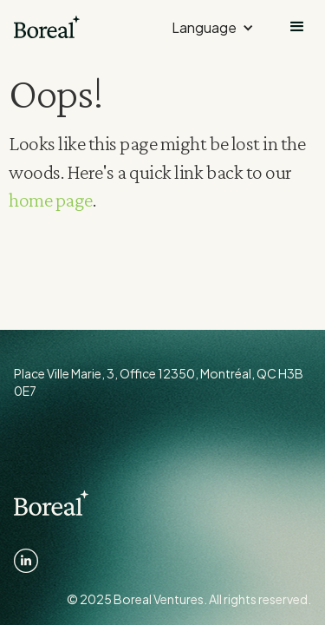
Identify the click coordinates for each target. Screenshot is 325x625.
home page (51, 199)
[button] (212, 27)
